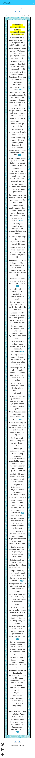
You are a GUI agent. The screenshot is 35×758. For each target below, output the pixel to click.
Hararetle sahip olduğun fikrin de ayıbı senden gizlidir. (17, 132)
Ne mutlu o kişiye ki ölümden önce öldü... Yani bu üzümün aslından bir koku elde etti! (17, 662)
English (22, 8)
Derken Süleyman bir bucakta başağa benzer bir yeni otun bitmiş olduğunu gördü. (17, 703)
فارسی (32, 8)
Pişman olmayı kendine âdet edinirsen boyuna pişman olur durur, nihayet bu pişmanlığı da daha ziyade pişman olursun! (17, 213)
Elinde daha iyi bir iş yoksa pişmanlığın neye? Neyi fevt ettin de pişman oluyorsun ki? (17, 252)
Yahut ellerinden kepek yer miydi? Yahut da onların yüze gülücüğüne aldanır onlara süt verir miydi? (17, 53)
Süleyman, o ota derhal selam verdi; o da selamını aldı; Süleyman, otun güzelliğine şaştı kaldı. (17, 724)
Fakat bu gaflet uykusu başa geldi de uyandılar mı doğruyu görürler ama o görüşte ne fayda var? (17, 631)
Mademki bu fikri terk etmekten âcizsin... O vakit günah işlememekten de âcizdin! (17, 294)
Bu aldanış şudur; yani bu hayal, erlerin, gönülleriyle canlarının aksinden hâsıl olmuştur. (17, 599)
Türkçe (27, 8)
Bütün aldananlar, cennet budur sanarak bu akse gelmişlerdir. (17, 610)
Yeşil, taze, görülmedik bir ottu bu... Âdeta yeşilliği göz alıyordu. (17, 714)
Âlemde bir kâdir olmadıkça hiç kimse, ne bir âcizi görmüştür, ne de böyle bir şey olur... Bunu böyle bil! (17, 318)
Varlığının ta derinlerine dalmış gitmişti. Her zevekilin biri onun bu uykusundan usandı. (18, 489)
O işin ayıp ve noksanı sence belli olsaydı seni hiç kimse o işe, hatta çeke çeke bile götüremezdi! (17, 359)
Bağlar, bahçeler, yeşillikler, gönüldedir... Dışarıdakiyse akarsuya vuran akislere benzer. (17, 552)
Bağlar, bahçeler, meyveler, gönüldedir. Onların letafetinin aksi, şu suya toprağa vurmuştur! (17, 575)
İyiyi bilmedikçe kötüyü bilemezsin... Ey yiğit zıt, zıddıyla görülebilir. (17, 281)
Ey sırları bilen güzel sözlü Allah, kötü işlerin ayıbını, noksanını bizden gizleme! (17, 388)
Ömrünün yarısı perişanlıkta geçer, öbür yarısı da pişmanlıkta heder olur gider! (17, 228)
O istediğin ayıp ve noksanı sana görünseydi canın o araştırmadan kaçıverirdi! (17, 346)
